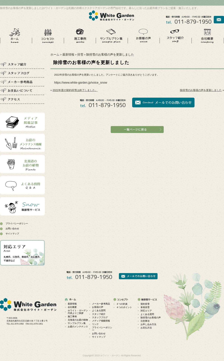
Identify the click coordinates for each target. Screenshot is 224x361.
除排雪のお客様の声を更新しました (201, 90)
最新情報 (68, 54)
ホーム (54, 54)
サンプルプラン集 (77, 323)
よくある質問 (98, 310)
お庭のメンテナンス (78, 326)
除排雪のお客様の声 (151, 317)
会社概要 (72, 307)
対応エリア (146, 310)
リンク (95, 324)
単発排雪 (145, 307)
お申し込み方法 (148, 324)
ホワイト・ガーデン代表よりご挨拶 (78, 311)
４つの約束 (121, 304)
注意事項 (145, 321)
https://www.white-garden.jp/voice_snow (80, 82)
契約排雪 (145, 304)
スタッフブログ (100, 317)
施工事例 (72, 316)
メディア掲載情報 (101, 320)
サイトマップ (12, 233)
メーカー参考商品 (101, 303)
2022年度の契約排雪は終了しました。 (75, 90)
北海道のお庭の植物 (78, 320)
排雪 (80, 54)
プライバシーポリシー (17, 223)
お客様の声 (97, 307)
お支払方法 (146, 327)
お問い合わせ (12, 228)
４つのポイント (124, 307)
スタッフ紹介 (98, 314)
